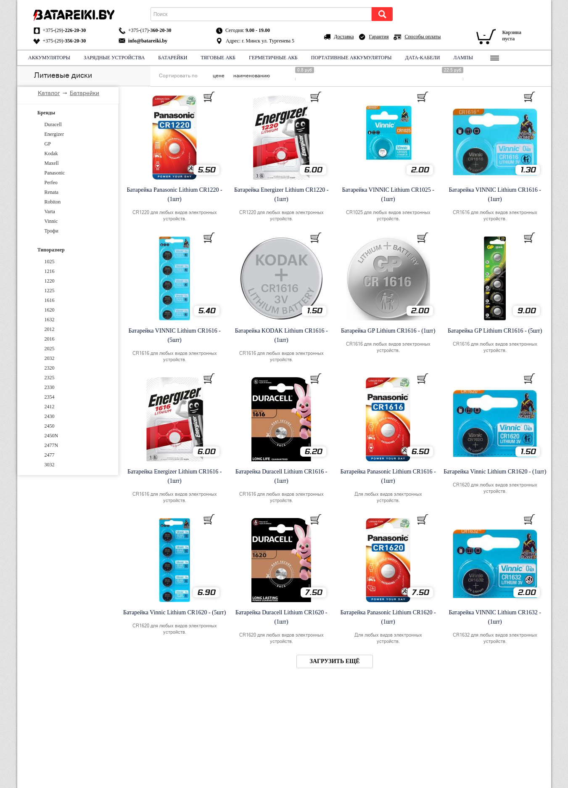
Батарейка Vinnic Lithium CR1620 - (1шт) (495, 471)
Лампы (463, 58)
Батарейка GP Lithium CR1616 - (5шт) (495, 331)
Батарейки (172, 58)
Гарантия (379, 37)
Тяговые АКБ (218, 58)
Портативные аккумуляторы (351, 58)
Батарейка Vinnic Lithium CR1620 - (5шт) (174, 612)
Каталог (49, 93)
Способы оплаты (422, 37)
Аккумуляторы (49, 58)
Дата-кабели (422, 58)
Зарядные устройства (113, 58)
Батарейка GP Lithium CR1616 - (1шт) (388, 331)
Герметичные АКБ (273, 58)
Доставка (344, 37)
